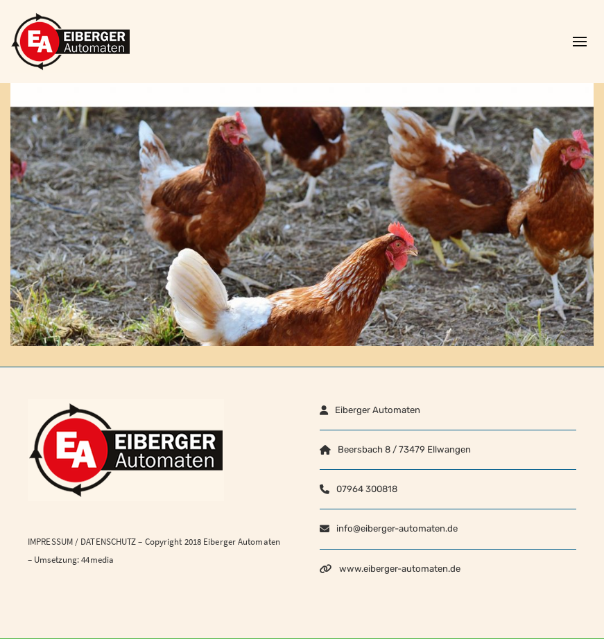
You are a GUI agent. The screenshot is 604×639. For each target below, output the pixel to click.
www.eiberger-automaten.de (399, 568)
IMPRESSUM (50, 542)
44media (97, 560)
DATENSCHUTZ (108, 542)
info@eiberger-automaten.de (397, 528)
